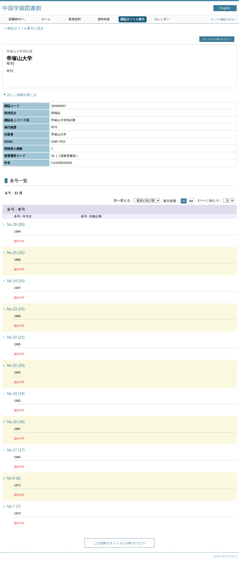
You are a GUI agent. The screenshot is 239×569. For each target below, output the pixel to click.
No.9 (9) (14, 478)
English (225, 8)
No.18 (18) (16, 422)
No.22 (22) (16, 337)
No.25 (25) (16, 253)
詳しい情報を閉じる (22, 95)
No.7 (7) (14, 506)
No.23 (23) (16, 309)
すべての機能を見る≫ (223, 19)
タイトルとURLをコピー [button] (217, 39)
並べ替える (122, 200)
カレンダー (161, 19)
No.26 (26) (16, 224)
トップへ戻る (231, 561)
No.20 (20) (16, 365)
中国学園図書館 (22, 8)
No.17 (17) (16, 450)
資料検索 (104, 19)
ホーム (45, 19)
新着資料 (75, 19)
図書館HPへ (17, 19)
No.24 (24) (16, 281)
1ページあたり (208, 200)
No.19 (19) (16, 394)
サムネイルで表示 (191, 201)
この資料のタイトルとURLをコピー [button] (119, 543)
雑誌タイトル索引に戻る (25, 28)
